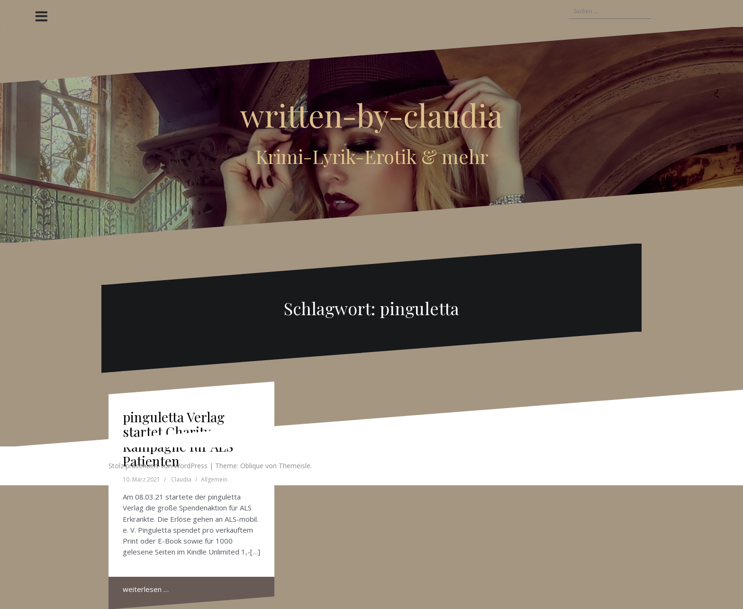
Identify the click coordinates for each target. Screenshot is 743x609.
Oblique (251, 465)
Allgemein (214, 479)
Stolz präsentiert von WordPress (158, 465)
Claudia (181, 479)
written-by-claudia (371, 114)
